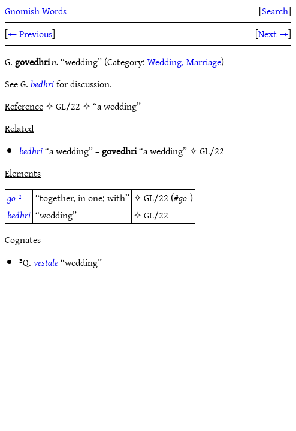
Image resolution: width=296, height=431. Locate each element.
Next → (273, 33)
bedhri (42, 83)
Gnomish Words (36, 10)
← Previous (30, 33)
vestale (46, 262)
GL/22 (212, 150)
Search (275, 10)
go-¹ (14, 197)
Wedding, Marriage (184, 61)
